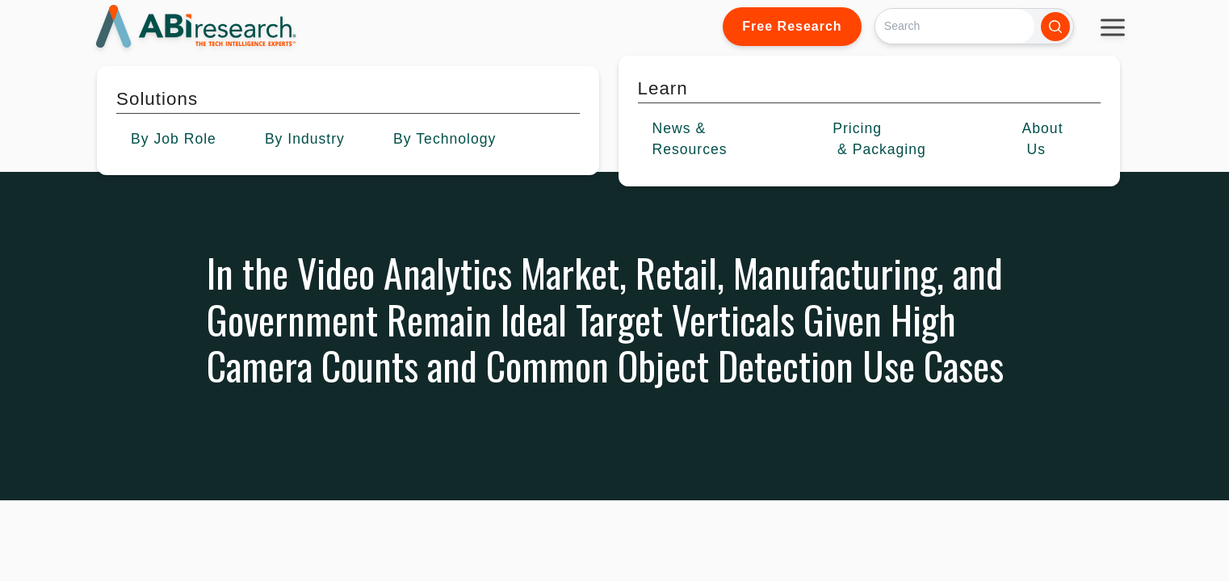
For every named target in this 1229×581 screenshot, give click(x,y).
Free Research (791, 26)
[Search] (954, 26)
